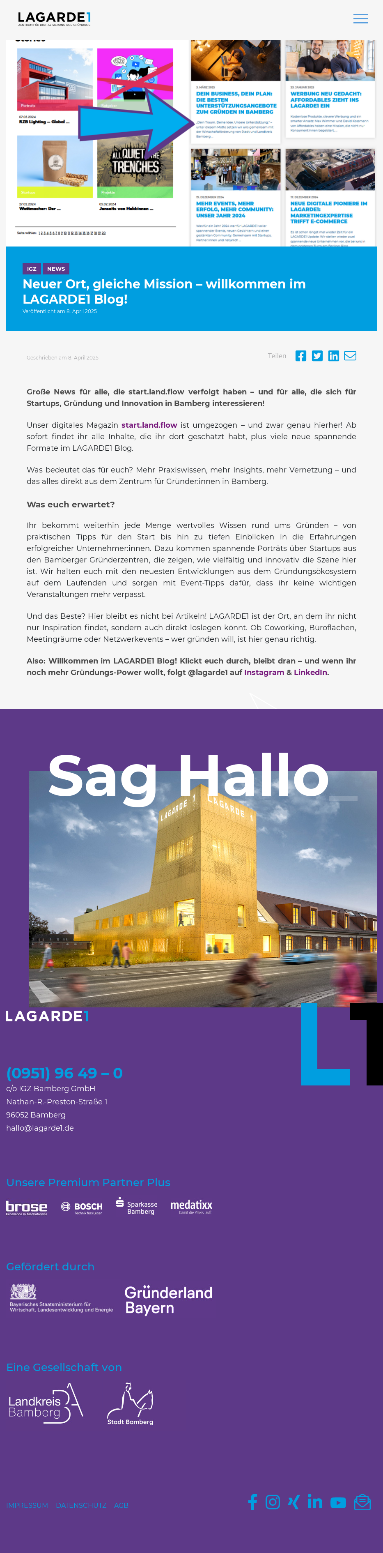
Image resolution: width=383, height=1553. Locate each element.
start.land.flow (149, 425)
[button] (360, 19)
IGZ (32, 268)
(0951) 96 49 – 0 (64, 1073)
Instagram (264, 672)
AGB (121, 1505)
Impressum (27, 1505)
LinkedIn (310, 672)
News (56, 268)
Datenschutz (81, 1505)
